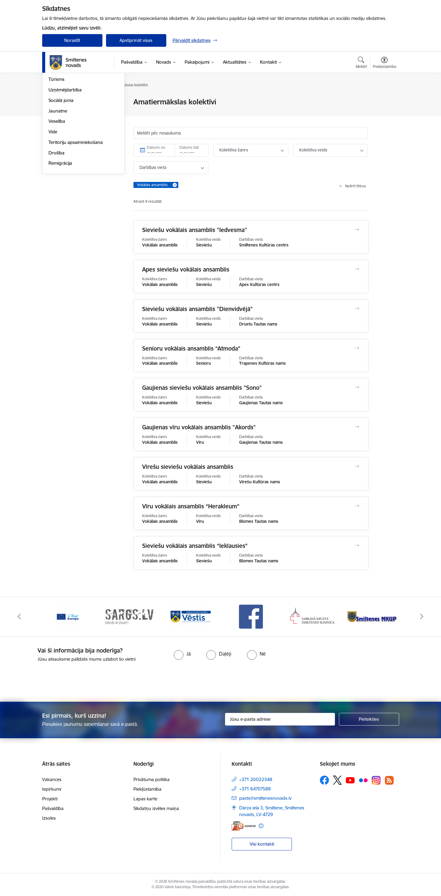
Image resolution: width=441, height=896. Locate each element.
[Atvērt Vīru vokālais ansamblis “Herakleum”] (357, 506)
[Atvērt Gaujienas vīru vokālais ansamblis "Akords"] (357, 427)
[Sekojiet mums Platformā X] (337, 780)
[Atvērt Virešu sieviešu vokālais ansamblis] (357, 466)
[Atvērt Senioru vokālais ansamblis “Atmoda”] (357, 348)
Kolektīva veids (313, 150)
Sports (55, 134)
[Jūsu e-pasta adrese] (280, 719)
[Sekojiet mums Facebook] (324, 780)
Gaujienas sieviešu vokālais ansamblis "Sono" (202, 387)
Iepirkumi (51, 789)
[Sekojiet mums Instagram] (376, 780)
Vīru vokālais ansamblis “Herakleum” (190, 506)
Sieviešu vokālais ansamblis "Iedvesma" (194, 230)
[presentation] (231, 679)
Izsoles (49, 818)
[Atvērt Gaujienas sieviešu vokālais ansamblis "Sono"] (357, 387)
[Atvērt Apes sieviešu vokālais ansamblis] (357, 269)
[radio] (182, 653)
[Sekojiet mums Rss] (389, 780)
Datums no (156, 147)
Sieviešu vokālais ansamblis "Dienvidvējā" (197, 309)
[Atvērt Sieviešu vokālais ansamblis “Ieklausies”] (357, 545)
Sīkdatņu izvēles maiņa (156, 808)
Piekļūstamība (147, 789)
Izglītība (56, 113)
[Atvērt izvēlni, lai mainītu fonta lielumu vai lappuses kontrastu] (384, 63)
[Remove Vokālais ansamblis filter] (175, 185)
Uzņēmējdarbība (65, 154)
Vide (52, 196)
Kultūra (55, 123)
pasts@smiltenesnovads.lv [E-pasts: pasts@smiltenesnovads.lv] (265, 798)
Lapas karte (145, 799)
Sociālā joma (61, 165)
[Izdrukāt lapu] (384, 99)
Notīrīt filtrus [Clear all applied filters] (355, 186)
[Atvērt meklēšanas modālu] (361, 63)
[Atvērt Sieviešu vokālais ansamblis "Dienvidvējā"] (357, 309)
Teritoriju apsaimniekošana (75, 207)
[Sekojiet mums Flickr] (363, 779)
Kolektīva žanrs (233, 150)
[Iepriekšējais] (19, 616)
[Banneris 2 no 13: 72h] (129, 616)
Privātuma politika (151, 779)
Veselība (56, 186)
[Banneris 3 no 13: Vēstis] (190, 616)
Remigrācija (60, 228)
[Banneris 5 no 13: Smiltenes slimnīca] (312, 616)
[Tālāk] (422, 616)
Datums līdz (189, 147)
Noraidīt (72, 40)
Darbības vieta (152, 167)
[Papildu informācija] (261, 826)
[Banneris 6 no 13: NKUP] (373, 616)
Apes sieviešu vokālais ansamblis (185, 269)
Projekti (50, 799)
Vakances (51, 779)
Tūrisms (56, 144)
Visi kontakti (262, 844)
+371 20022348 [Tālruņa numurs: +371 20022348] (255, 779)
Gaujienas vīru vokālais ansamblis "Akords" (199, 427)
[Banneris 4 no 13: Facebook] (251, 616)
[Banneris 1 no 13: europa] (68, 616)
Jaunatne (57, 176)
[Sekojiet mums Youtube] (350, 779)
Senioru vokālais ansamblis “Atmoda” (191, 348)
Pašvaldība (53, 808)
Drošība (56, 218)
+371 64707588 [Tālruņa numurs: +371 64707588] (255, 789)
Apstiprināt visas (136, 40)
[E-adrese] (244, 826)
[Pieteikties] (369, 719)
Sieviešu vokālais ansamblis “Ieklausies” (195, 545)
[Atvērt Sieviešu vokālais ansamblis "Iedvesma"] (357, 230)
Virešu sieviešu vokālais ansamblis (187, 466)
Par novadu (60, 102)
